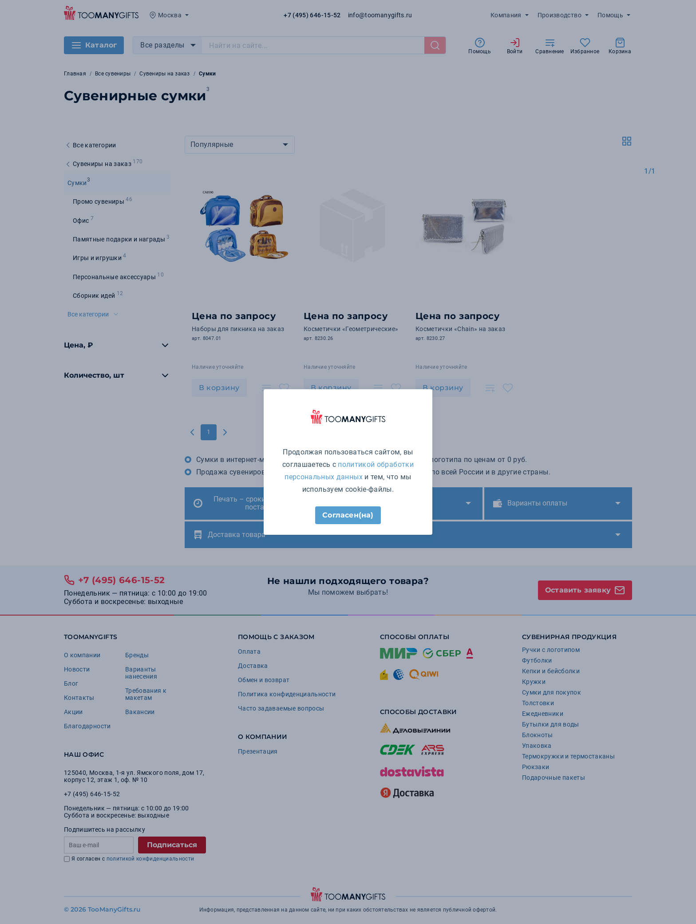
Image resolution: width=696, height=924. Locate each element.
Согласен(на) (347, 515)
